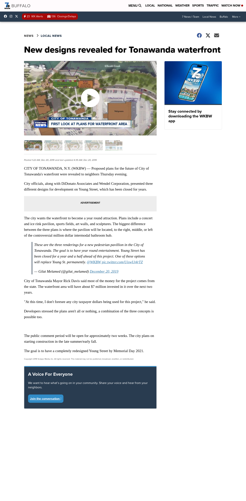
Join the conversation (46, 398)
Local (150, 5)
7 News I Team (190, 17)
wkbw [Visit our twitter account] (17, 16)
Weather (182, 5)
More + (236, 17)
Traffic (213, 5)
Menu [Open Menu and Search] (134, 5)
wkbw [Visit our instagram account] (12, 16)
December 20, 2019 (104, 271)
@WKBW (94, 262)
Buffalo (224, 17)
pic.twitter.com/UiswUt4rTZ (122, 262)
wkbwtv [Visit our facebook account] (6, 16)
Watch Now (232, 5)
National (165, 5)
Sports (198, 5)
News (29, 36)
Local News (209, 17)
